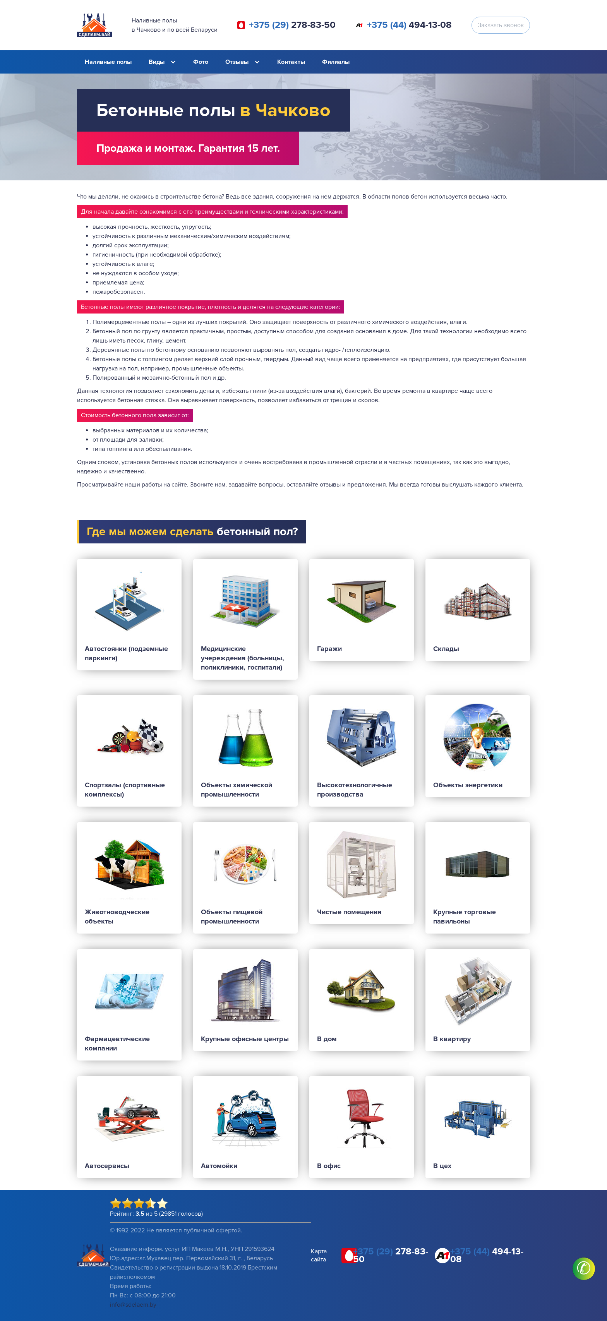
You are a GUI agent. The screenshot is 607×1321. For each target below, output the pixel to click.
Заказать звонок (501, 25)
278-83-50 (292, 25)
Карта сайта (319, 1255)
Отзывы (237, 62)
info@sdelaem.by (133, 1305)
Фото (200, 62)
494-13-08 (409, 25)
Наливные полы (108, 62)
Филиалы (336, 62)
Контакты (291, 62)
